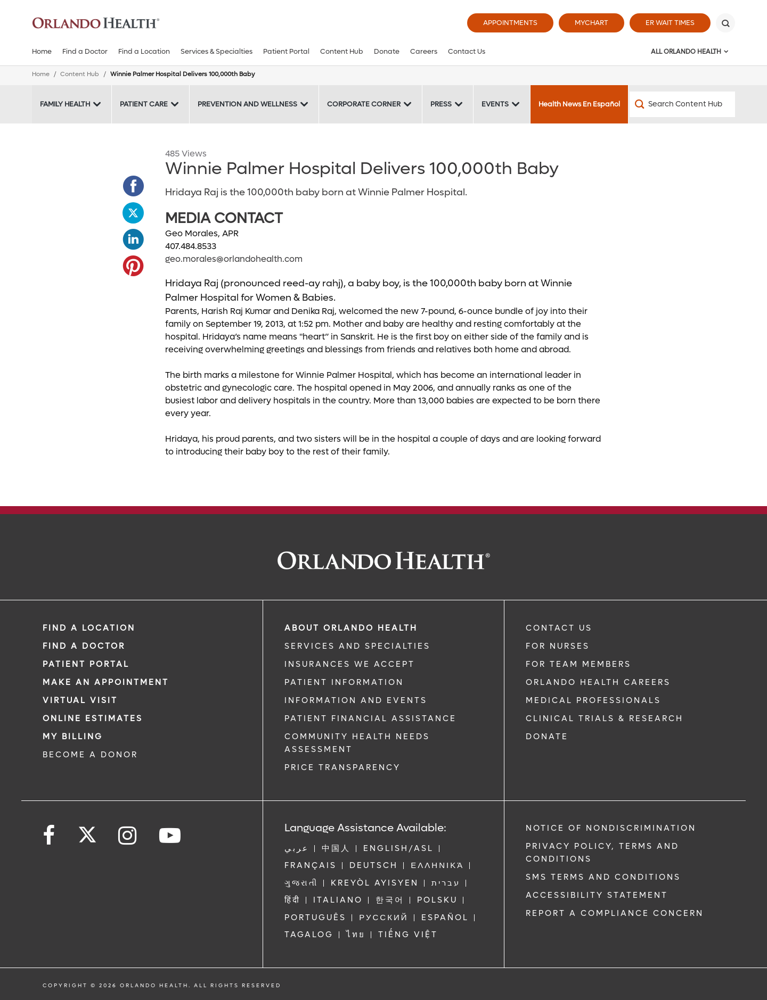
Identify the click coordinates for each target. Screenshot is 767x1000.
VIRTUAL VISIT (80, 700)
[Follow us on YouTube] (170, 836)
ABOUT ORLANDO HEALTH (351, 628)
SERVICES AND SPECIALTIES (357, 646)
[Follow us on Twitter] (87, 831)
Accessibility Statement (597, 895)
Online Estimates (93, 718)
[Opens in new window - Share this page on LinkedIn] (133, 239)
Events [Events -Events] (495, 104)
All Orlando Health (686, 51)
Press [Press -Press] (441, 104)
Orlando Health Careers (598, 682)
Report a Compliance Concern (615, 913)
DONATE (547, 736)
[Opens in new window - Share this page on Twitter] (133, 213)
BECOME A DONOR (90, 754)
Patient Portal (286, 51)
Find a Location (144, 51)
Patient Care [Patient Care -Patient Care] (144, 104)
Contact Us (466, 51)
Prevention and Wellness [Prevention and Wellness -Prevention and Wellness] (247, 104)
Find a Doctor (85, 51)
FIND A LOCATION (89, 628)
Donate (386, 51)
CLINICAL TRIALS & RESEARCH (604, 718)
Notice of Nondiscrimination (611, 828)
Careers (423, 51)
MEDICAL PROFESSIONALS (593, 700)
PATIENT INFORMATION (344, 682)
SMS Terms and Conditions (603, 877)
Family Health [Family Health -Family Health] (65, 104)
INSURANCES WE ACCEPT (349, 664)
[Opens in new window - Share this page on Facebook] (133, 186)
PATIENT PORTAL (86, 664)
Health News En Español (579, 104)
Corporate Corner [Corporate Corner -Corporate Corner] (364, 104)
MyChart (591, 22)
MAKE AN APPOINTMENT (106, 682)
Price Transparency (342, 767)
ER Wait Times (670, 22)
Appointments (510, 22)
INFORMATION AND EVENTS (355, 700)
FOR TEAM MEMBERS (578, 664)
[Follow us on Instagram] (128, 836)
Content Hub (341, 51)
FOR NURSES (558, 646)
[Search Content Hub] (682, 104)
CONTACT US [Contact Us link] (559, 628)
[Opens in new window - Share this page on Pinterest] (133, 266)
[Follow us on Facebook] (49, 836)
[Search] (725, 22)
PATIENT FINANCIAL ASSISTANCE (370, 718)
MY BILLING (73, 736)
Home (42, 51)
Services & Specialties (216, 51)
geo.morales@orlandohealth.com (234, 259)
